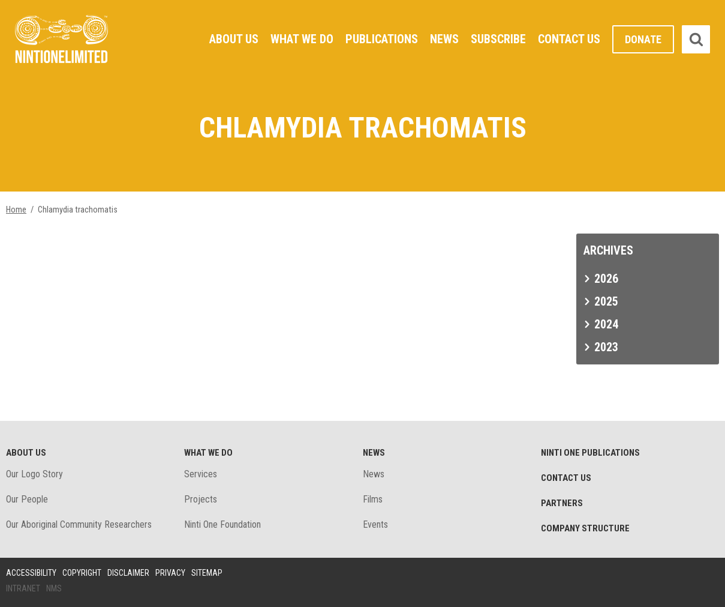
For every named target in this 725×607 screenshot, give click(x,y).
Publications (381, 39)
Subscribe (498, 39)
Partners (562, 503)
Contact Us (569, 39)
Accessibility (31, 573)
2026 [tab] (606, 278)
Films (373, 499)
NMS (54, 588)
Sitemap (206, 573)
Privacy (170, 573)
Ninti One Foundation (222, 524)
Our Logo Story (34, 474)
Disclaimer (128, 573)
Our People (27, 499)
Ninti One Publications (590, 452)
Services (200, 474)
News (444, 39)
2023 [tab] (606, 347)
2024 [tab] (606, 324)
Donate (643, 39)
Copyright (81, 573)
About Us (233, 39)
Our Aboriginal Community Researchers (79, 524)
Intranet (23, 588)
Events (375, 524)
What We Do (301, 39)
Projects (200, 499)
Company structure (585, 528)
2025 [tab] (606, 301)
